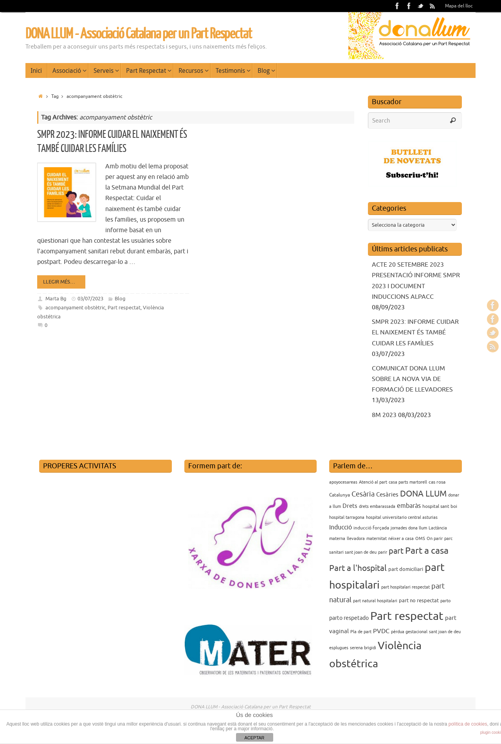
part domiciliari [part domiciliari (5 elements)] (405, 569)
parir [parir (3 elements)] (382, 552)
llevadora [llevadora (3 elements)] (356, 538)
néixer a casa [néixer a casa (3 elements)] (401, 538)
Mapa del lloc (459, 6)
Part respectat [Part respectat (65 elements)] (406, 616)
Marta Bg (56, 298)
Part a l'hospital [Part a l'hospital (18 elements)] (358, 568)
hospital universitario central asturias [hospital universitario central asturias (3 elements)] (402, 517)
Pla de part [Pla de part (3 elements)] (360, 631)
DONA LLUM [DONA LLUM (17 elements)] (423, 494)
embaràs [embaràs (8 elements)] (409, 506)
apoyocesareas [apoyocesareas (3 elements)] (343, 482)
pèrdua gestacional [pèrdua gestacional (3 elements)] (409, 631)
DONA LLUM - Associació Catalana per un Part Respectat (138, 34)
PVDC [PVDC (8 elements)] (381, 631)
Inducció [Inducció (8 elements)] (340, 527)
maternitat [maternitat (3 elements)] (376, 538)
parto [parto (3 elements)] (445, 600)
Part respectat (124, 307)
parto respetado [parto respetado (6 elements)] (349, 617)
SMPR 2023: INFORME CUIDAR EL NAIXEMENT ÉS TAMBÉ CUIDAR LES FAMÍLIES (415, 332)
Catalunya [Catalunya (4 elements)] (339, 495)
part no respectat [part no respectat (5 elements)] (419, 600)
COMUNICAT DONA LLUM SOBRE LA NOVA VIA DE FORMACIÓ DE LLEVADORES (412, 379)
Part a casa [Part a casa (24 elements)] (427, 550)
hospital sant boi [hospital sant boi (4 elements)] (439, 506)
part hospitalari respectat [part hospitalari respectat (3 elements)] (405, 587)
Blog (120, 298)
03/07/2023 (90, 298)
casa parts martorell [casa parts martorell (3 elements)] (408, 482)
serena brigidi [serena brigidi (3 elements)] (363, 647)
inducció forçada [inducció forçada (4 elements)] (371, 528)
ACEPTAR (254, 737)
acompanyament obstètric (75, 307)
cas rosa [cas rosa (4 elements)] (437, 482)
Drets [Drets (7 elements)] (349, 506)
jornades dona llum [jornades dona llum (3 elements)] (409, 528)
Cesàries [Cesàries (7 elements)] (387, 494)
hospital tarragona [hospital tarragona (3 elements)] (346, 517)
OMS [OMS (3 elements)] (420, 538)
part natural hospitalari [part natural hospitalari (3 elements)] (375, 600)
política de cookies (468, 724)
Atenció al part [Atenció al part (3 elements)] (373, 482)
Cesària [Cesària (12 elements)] (363, 494)
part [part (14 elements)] (396, 551)
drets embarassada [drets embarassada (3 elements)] (377, 506)
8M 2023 (384, 415)
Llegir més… (62, 281)
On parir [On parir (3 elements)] (435, 538)
